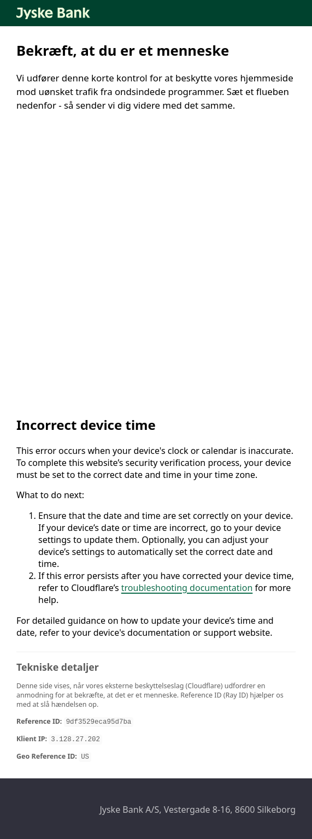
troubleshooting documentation (187, 588)
